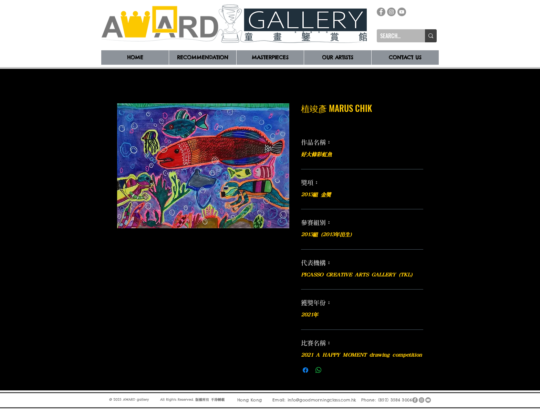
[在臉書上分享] (305, 370)
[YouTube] (401, 12)
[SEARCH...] (395, 35)
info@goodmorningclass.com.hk (322, 399)
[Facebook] (381, 12)
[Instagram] (391, 12)
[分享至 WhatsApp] (318, 370)
